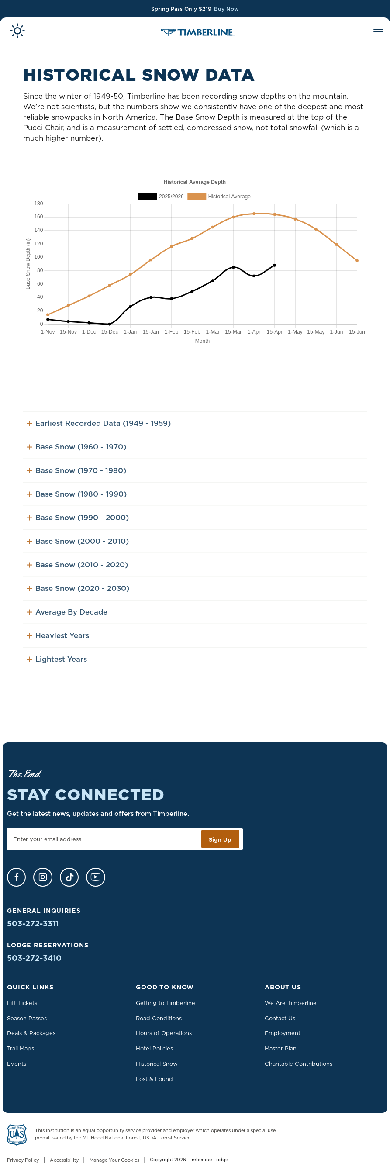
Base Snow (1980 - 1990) (76, 502)
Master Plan (281, 1048)
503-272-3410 (34, 958)
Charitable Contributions (298, 1063)
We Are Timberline (291, 1003)
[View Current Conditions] (17, 32)
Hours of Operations (164, 1033)
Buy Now (226, 9)
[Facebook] (16, 877)
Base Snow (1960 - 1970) (76, 455)
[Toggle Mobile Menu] (378, 33)
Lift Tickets (22, 1003)
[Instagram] (42, 877)
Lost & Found (154, 1079)
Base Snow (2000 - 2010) (77, 549)
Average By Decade (66, 620)
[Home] (197, 33)
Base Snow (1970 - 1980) (76, 478)
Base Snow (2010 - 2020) (77, 573)
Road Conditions (159, 1018)
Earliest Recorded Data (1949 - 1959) (98, 431)
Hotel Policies (154, 1048)
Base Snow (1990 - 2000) (77, 526)
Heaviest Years (57, 644)
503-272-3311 (33, 923)
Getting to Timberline (165, 1003)
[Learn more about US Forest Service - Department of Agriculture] (17, 1136)
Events (16, 1063)
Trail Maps (20, 1048)
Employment (282, 1033)
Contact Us (280, 1018)
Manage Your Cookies (114, 1160)
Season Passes (27, 1018)
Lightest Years (56, 667)
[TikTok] (69, 877)
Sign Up (220, 839)
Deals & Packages (31, 1033)
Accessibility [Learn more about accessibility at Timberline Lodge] (64, 1160)
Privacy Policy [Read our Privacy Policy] (23, 1160)
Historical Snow (157, 1063)
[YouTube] (95, 877)
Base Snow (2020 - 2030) (77, 596)
